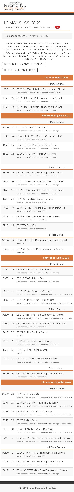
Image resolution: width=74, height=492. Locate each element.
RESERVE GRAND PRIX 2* (20, 70)
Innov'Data (51, 488)
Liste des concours (15, 36)
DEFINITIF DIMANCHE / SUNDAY (23, 64)
